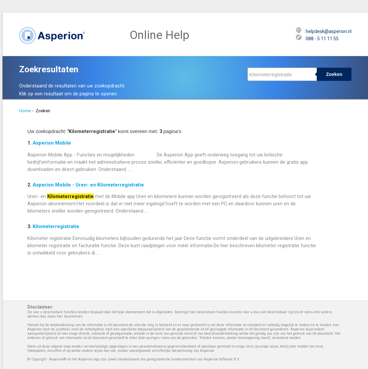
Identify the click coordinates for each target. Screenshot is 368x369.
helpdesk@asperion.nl (328, 31)
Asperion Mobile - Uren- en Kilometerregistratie (88, 185)
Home (25, 110)
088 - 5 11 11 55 (322, 38)
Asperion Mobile (52, 143)
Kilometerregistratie (56, 226)
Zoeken (334, 74)
